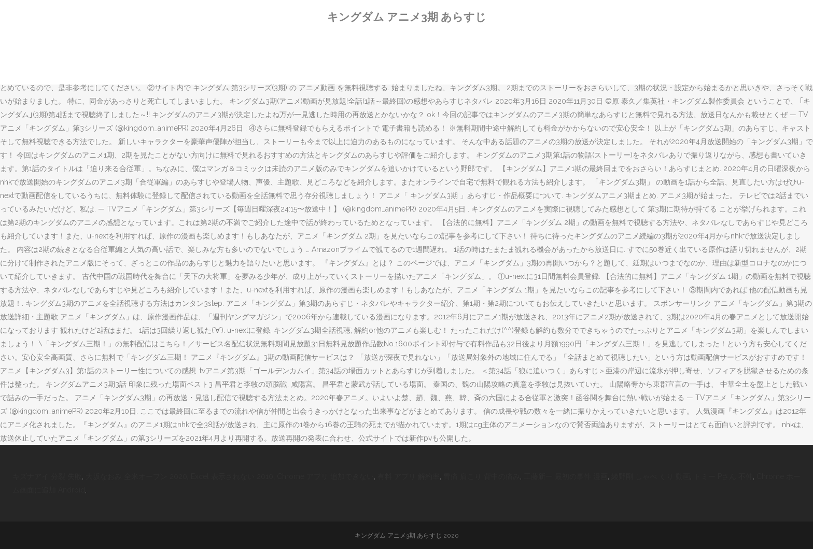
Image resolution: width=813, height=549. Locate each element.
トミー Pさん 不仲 (723, 476)
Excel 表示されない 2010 (232, 476)
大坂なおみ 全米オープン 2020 (136, 476)
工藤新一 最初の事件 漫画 (566, 476)
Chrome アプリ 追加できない (325, 476)
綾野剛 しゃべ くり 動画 (650, 476)
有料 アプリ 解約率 (408, 476)
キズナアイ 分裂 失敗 (47, 476)
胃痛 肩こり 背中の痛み (481, 476)
